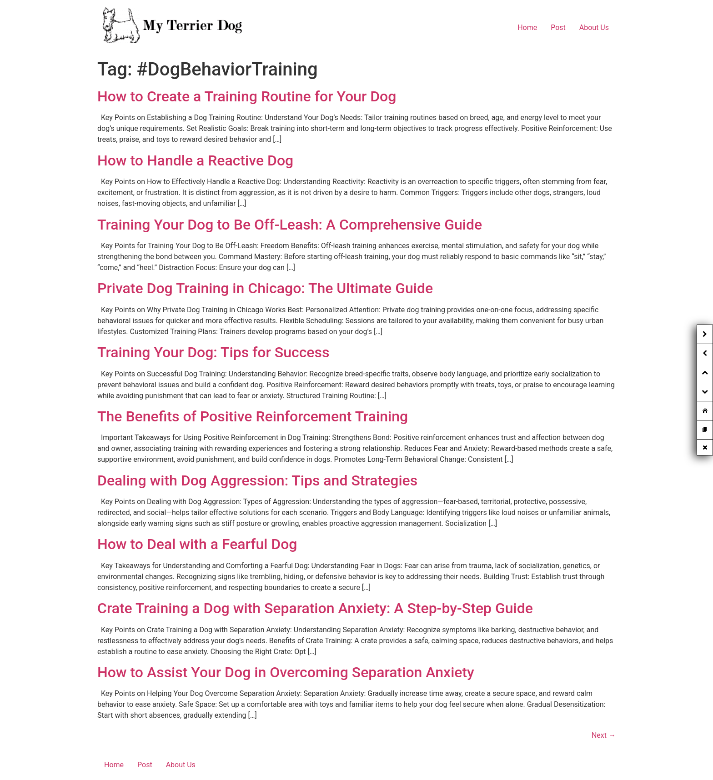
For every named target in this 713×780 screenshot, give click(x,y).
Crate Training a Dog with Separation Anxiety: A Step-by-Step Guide (315, 608)
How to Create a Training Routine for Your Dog (246, 96)
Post (558, 27)
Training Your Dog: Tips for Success (213, 352)
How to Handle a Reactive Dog (195, 160)
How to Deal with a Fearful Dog (197, 544)
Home (527, 27)
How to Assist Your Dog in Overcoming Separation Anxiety (285, 672)
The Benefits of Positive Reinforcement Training (252, 416)
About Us (594, 27)
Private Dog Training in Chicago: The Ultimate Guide (265, 288)
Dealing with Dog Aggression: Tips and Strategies (257, 480)
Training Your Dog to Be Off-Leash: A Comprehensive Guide (289, 224)
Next (604, 735)
